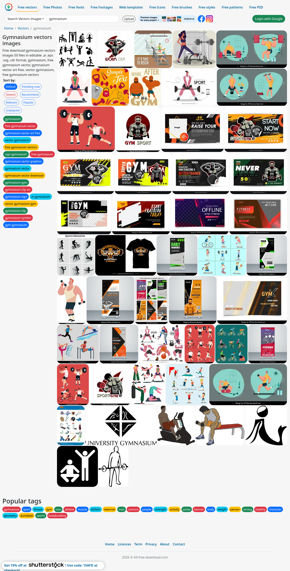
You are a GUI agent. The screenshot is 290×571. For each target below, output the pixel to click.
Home (8, 28)
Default (11, 87)
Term (138, 544)
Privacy (151, 544)
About (164, 544)
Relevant (11, 102)
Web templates (131, 7)
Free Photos (52, 7)
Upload (129, 19)
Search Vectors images (24, 19)
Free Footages (102, 7)
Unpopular (13, 110)
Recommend (30, 94)
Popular (28, 102)
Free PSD (256, 7)
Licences (124, 544)
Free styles (207, 7)
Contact (179, 544)
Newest (11, 94)
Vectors (23, 28)
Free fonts (76, 7)
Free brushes (182, 7)
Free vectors (27, 7)
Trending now (31, 87)
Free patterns (232, 7)
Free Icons (157, 7)
